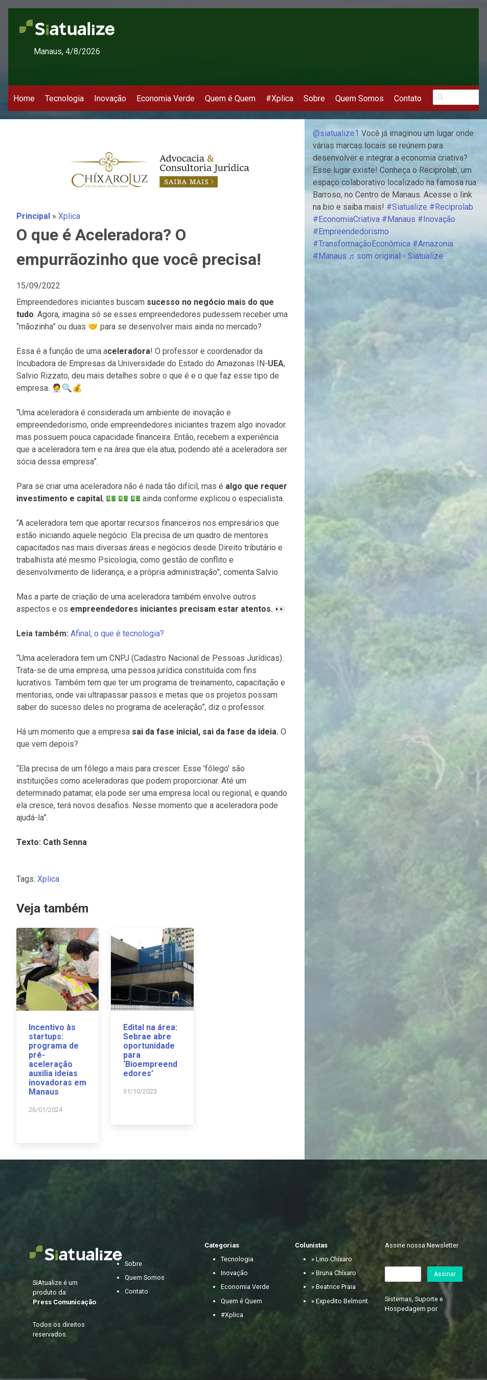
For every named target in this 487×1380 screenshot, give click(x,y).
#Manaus (398, 219)
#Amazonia (432, 244)
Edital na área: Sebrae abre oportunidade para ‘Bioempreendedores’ (150, 1050)
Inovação (110, 98)
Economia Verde (165, 98)
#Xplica (279, 98)
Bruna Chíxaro (336, 1273)
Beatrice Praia (336, 1286)
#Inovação (436, 219)
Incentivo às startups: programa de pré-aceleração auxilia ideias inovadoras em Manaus (57, 1059)
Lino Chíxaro (334, 1259)
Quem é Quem (230, 98)
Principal (33, 216)
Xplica (69, 216)
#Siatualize (406, 207)
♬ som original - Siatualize (396, 256)
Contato (408, 98)
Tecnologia (64, 98)
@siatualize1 (336, 133)
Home (24, 98)
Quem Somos (359, 98)
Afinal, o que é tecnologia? (118, 633)
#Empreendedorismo (351, 231)
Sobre (314, 98)
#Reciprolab (451, 207)
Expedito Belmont (342, 1301)
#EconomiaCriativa (346, 219)
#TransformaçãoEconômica (361, 244)
